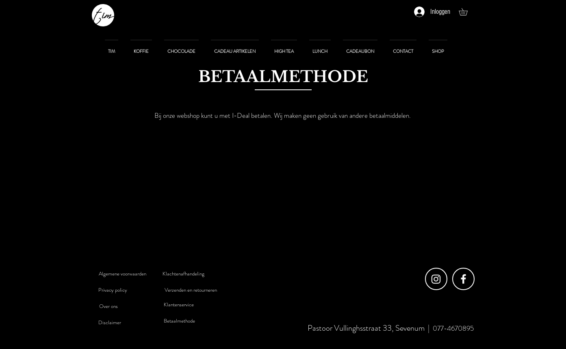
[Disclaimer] (109, 322)
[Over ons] (108, 306)
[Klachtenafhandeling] (183, 274)
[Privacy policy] (113, 290)
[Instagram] (436, 279)
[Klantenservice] (179, 305)
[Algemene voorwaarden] (122, 274)
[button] (467, 11)
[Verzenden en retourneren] (191, 290)
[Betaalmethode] (179, 321)
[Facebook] (463, 279)
